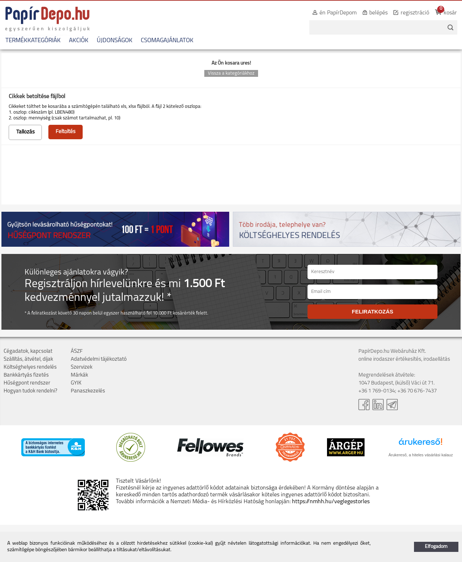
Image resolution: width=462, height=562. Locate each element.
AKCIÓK (78, 41)
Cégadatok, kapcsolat (28, 351)
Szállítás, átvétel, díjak (28, 359)
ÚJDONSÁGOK (114, 41)
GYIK (76, 383)
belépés (378, 13)
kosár (450, 13)
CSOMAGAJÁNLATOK (167, 41)
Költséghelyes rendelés (30, 367)
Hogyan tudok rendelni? (30, 391)
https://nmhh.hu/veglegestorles (331, 502)
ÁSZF (77, 351)
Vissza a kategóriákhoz (231, 73)
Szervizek (81, 367)
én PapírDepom (338, 13)
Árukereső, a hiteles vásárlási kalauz (420, 455)
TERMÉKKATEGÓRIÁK (33, 41)
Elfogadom (436, 546)
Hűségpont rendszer (27, 383)
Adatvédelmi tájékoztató (99, 359)
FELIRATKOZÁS (372, 311)
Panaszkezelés (88, 391)
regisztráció (415, 13)
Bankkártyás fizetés (26, 375)
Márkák (79, 375)
